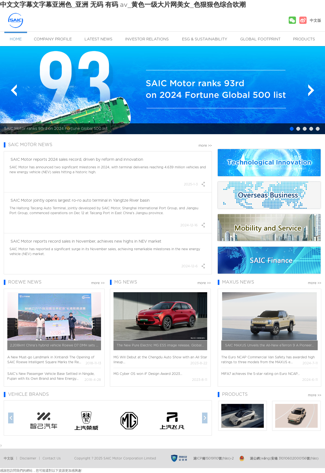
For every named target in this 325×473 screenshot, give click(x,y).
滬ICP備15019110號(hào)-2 (213, 458)
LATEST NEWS (98, 39)
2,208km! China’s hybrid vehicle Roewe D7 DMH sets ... (54, 345)
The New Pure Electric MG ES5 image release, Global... (160, 345)
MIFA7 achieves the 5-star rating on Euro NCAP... (260, 373)
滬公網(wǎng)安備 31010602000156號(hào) (284, 458)
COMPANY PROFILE (53, 39)
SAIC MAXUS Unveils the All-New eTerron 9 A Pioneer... (269, 345)
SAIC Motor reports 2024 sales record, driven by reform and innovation (76, 160)
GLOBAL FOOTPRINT (260, 39)
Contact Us (52, 458)
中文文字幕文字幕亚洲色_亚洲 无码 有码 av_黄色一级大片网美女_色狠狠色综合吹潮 (123, 5)
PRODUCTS (304, 39)
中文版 (315, 20)
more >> (205, 145)
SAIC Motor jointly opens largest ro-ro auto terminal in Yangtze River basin (79, 200)
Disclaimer (28, 458)
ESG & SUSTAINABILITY (204, 39)
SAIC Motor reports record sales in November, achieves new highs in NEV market (85, 241)
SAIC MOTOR (25, 20)
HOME (16, 39)
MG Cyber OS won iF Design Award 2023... (147, 373)
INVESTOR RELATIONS (147, 39)
